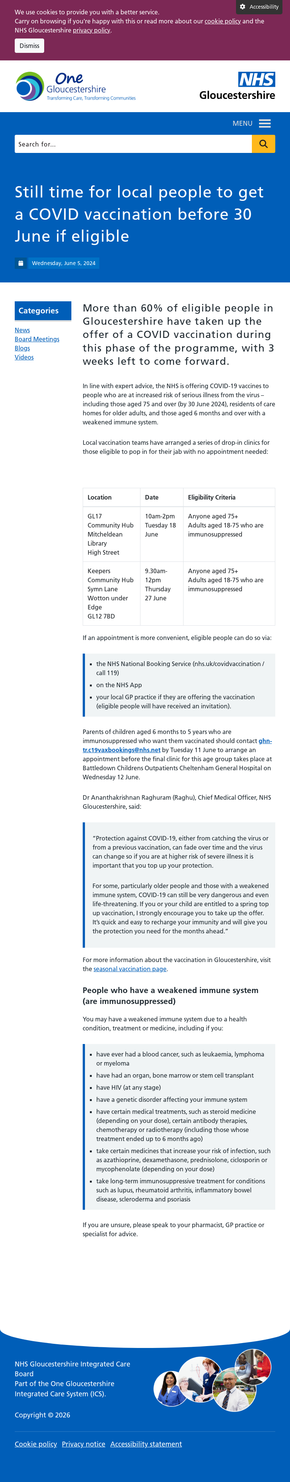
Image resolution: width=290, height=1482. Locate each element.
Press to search (263, 144)
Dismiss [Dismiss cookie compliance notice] (29, 45)
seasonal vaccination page (130, 969)
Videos (24, 357)
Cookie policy (36, 1444)
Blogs (22, 348)
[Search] (144, 144)
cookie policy (223, 21)
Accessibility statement (146, 1444)
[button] (243, 123)
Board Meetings (37, 339)
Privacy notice (83, 1444)
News (22, 330)
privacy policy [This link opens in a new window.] (91, 30)
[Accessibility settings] (259, 7)
